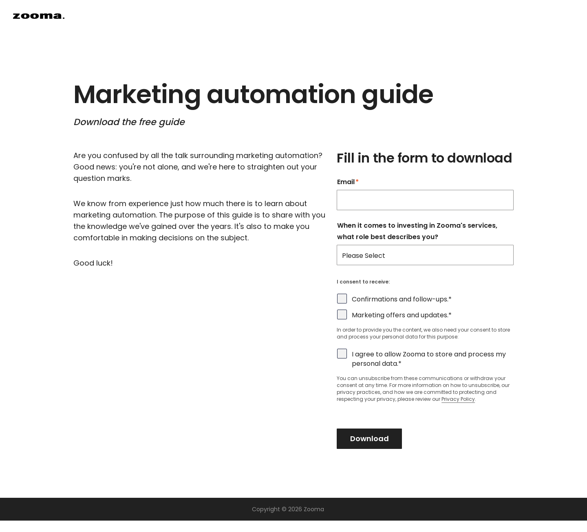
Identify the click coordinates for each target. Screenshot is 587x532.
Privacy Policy (458, 399)
